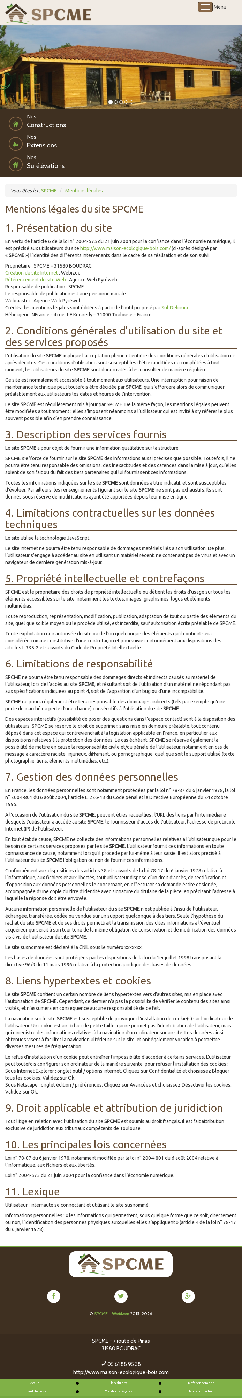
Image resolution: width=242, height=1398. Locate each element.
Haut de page (35, 1391)
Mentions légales (118, 1391)
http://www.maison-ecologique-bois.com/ (125, 248)
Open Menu (205, 7)
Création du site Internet (31, 273)
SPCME (101, 1313)
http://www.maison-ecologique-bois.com (121, 1372)
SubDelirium (174, 307)
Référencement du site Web (35, 280)
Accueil (35, 1383)
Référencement (201, 1383)
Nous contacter (200, 1391)
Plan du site (118, 1383)
